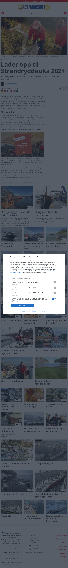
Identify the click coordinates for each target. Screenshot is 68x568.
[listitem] (34, 279)
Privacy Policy (43, 311)
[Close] (61, 257)
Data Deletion (24, 311)
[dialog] (34, 284)
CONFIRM (22, 305)
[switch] (54, 282)
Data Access (34, 311)
